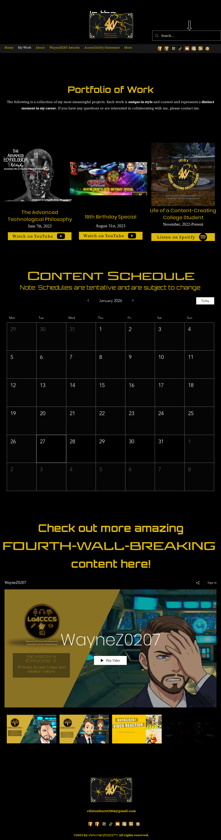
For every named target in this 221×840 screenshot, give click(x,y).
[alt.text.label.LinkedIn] (200, 48)
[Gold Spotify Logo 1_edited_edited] (193, 48)
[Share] (198, 582)
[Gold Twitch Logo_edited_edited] (207, 48)
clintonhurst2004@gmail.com (111, 810)
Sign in (211, 582)
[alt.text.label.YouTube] (187, 48)
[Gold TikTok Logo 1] (180, 48)
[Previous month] (88, 300)
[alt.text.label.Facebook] (160, 48)
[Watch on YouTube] (39, 236)
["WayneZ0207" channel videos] (110, 732)
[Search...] (186, 36)
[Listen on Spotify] (183, 237)
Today (205, 301)
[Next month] (133, 300)
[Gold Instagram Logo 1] (173, 48)
